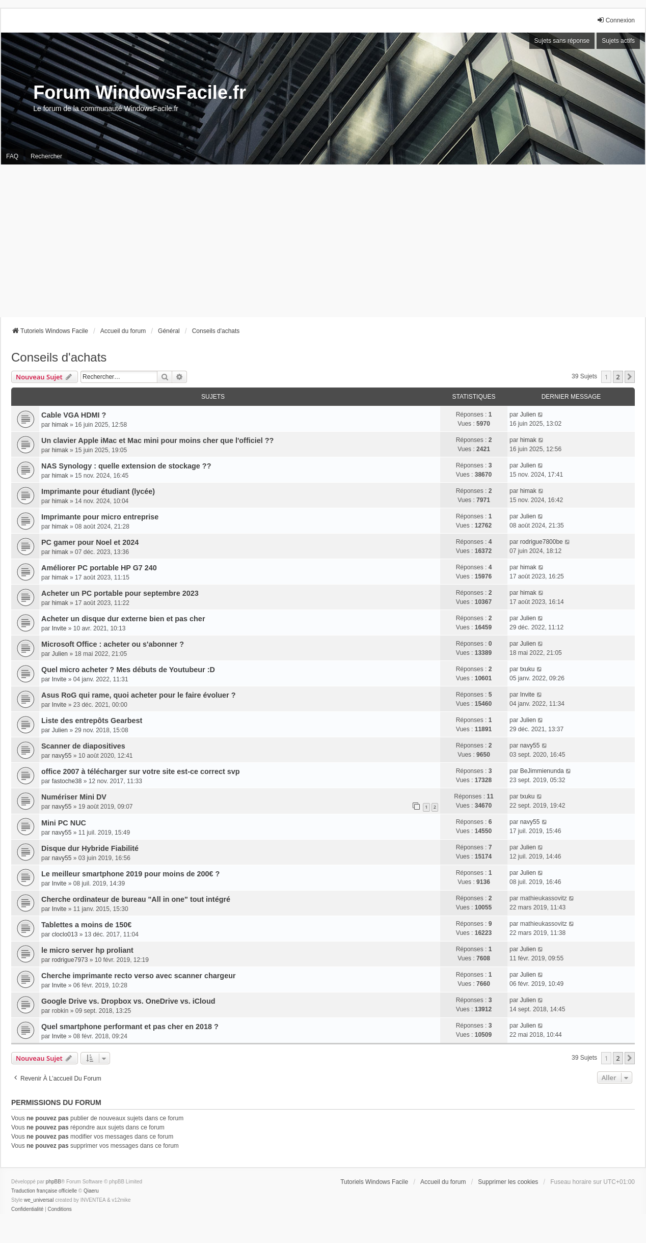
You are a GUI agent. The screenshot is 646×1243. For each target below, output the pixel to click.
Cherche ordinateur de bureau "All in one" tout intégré (135, 899)
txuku (527, 669)
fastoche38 (67, 781)
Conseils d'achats (58, 357)
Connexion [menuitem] (616, 20)
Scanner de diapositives (83, 746)
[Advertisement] (323, 241)
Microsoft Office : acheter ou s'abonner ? (112, 644)
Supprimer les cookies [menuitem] (508, 1181)
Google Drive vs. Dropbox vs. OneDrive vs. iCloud (128, 1001)
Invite (59, 628)
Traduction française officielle (44, 1191)
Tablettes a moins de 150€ (86, 925)
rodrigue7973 (70, 959)
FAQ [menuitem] (12, 156)
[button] (630, 377)
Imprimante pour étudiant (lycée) (98, 491)
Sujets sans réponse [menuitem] (562, 40)
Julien (528, 414)
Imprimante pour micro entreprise (99, 517)
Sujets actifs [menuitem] (618, 40)
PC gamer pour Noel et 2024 (90, 542)
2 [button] (618, 376)
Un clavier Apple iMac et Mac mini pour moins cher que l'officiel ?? (157, 440)
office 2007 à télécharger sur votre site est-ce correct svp (140, 771)
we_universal (38, 1200)
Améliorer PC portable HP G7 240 (99, 568)
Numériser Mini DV (73, 797)
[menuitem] (27, 1209)
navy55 (62, 755)
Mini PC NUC (63, 823)
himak (60, 424)
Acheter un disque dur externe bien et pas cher (123, 619)
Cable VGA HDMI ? (73, 415)
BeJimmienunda (542, 771)
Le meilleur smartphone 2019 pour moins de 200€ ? (130, 874)
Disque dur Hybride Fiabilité (90, 848)
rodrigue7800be (541, 541)
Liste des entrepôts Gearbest (91, 720)
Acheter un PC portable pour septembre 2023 (120, 593)
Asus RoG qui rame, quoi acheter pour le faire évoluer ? (138, 695)
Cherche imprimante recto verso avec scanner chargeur (138, 976)
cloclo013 (65, 934)
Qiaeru (91, 1191)
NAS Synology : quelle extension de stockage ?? (126, 466)
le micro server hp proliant (87, 950)
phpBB (53, 1181)
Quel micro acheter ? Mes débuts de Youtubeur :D (128, 670)
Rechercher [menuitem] (46, 156)
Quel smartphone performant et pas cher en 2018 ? (130, 1027)
